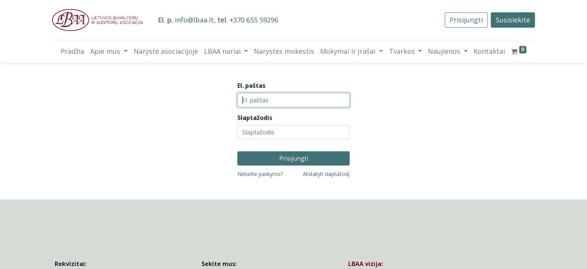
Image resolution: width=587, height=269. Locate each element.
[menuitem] (72, 51)
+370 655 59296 (253, 19)
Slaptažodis (254, 118)
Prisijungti (466, 19)
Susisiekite (513, 19)
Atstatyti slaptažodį (326, 173)
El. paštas (251, 85)
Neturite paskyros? (260, 173)
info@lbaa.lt (194, 19)
